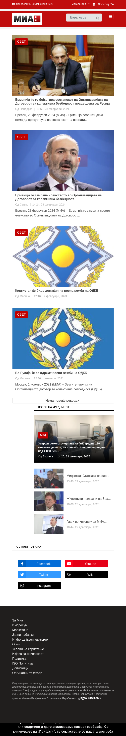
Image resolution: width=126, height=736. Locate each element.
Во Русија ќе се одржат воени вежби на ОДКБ (51, 373)
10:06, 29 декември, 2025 (82, 504)
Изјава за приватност (28, 654)
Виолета (47, 456)
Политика (19, 658)
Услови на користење (28, 649)
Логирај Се (106, 4)
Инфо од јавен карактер (30, 639)
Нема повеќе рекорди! (63, 400)
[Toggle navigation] (109, 16)
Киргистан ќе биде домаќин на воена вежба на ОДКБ (56, 290)
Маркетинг (20, 630)
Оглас (16, 644)
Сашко (24, 204)
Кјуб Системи (91, 698)
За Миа (17, 620)
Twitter (33, 574)
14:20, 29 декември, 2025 (73, 456)
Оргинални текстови (27, 673)
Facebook (34, 563)
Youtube (80, 563)
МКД (43, 435)
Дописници (20, 668)
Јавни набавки (23, 634)
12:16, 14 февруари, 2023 (50, 296)
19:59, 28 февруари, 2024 (52, 109)
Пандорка (26, 109)
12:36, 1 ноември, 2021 (48, 378)
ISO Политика (22, 663)
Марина (25, 296)
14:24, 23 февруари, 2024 (48, 204)
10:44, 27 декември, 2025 (82, 527)
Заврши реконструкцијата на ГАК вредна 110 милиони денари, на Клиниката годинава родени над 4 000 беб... (71, 447)
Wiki (79, 574)
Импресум (19, 625)
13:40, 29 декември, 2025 (82, 481)
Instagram (34, 585)
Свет (21, 41)
